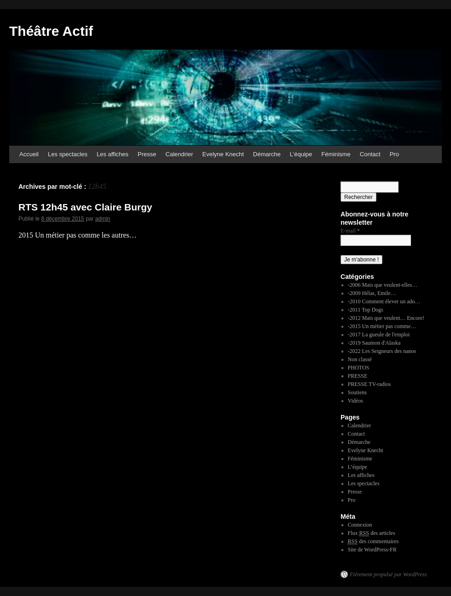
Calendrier (179, 154)
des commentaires (373, 541)
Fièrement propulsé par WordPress (388, 574)
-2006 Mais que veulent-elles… (383, 285)
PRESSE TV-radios (369, 384)
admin (102, 219)
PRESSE (358, 376)
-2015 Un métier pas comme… (382, 326)
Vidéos (355, 400)
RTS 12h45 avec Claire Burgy (85, 207)
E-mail (350, 230)
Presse (147, 154)
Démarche (267, 154)
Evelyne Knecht (223, 154)
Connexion (360, 525)
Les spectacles (67, 154)
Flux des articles (371, 533)
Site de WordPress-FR (372, 549)
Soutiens (357, 392)
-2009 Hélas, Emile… (372, 293)
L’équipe (301, 154)
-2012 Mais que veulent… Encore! (386, 318)
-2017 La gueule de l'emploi (379, 334)
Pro (394, 154)
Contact (370, 154)
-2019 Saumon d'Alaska (374, 343)
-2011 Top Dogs (365, 310)
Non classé (360, 359)
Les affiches (112, 154)
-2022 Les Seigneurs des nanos (382, 351)
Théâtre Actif (51, 31)
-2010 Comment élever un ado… (384, 301)
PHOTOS (358, 367)
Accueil (29, 154)
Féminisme (336, 154)
